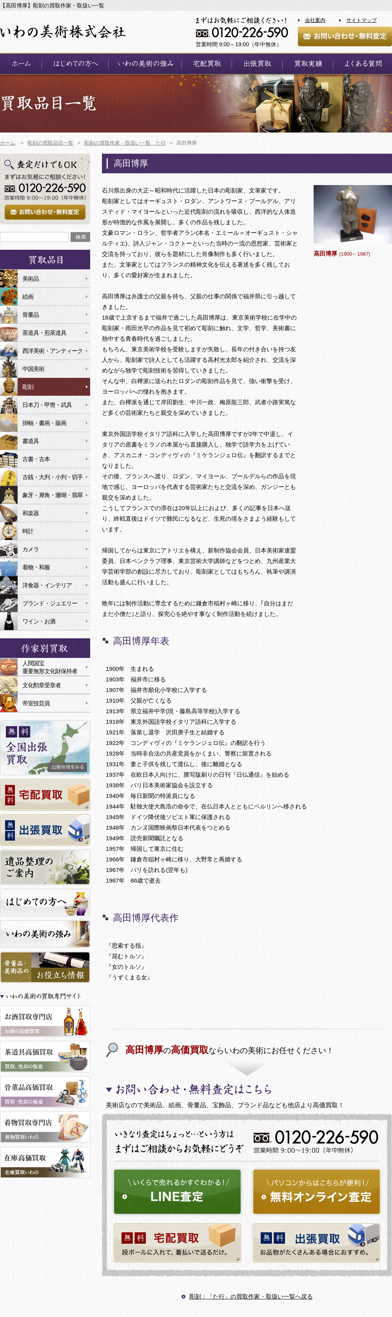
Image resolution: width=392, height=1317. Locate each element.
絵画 (27, 296)
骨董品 (30, 314)
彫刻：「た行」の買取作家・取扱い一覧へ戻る (251, 1296)
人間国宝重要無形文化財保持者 (49, 667)
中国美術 (33, 368)
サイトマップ (361, 20)
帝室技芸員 (36, 703)
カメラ (30, 549)
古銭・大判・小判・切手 (52, 477)
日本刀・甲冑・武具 (47, 404)
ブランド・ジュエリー (49, 603)
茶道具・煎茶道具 (44, 332)
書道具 (30, 441)
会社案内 (315, 20)
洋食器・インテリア (47, 585)
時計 (27, 531)
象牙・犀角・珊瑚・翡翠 (52, 495)
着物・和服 (36, 567)
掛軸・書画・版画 (44, 423)
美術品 (30, 278)
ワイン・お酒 (38, 621)
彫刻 (27, 386)
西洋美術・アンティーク (52, 350)
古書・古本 (36, 459)
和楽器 (30, 513)
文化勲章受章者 (41, 685)
